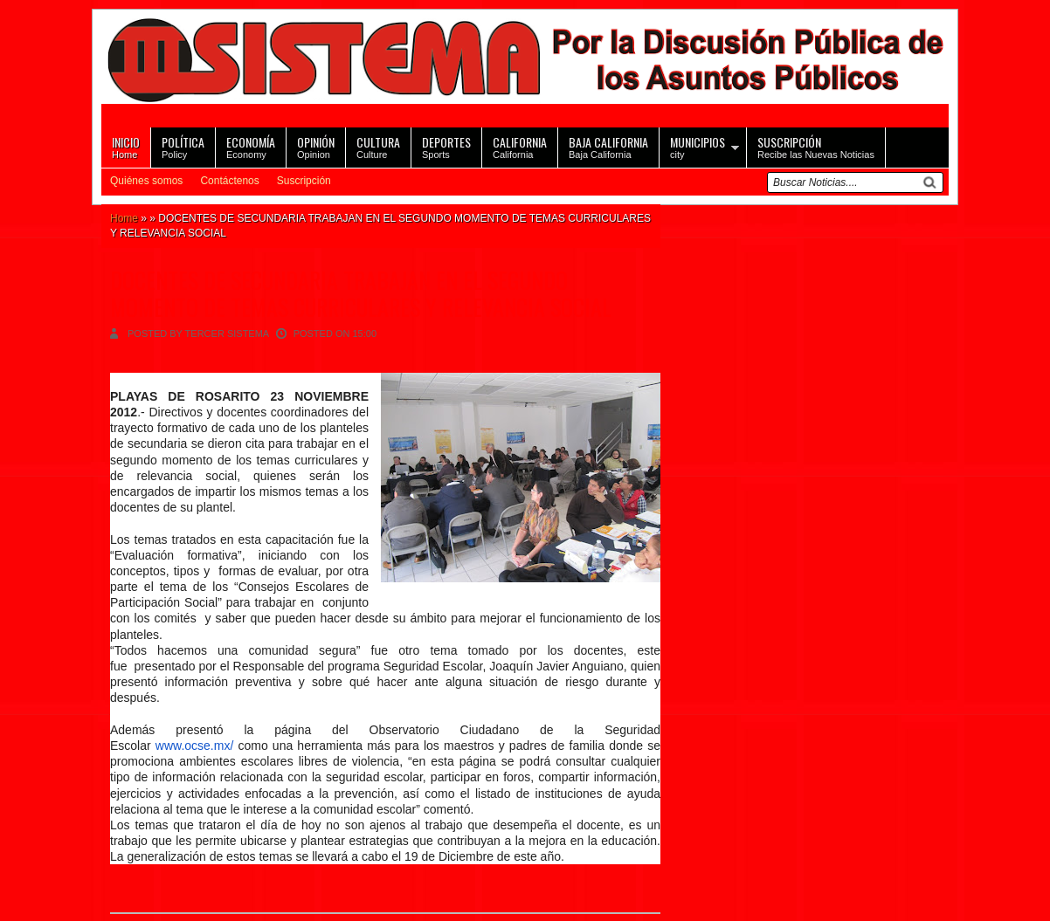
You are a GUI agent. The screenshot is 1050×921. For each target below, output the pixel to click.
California (520, 146)
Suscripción (304, 181)
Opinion (316, 146)
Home (126, 146)
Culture (378, 146)
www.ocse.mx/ (194, 746)
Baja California (608, 146)
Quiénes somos (146, 181)
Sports (446, 146)
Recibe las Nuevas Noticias (815, 146)
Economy (250, 146)
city (697, 146)
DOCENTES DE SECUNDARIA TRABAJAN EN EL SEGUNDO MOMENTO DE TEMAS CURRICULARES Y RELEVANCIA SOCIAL (360, 293)
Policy (183, 146)
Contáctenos (229, 181)
